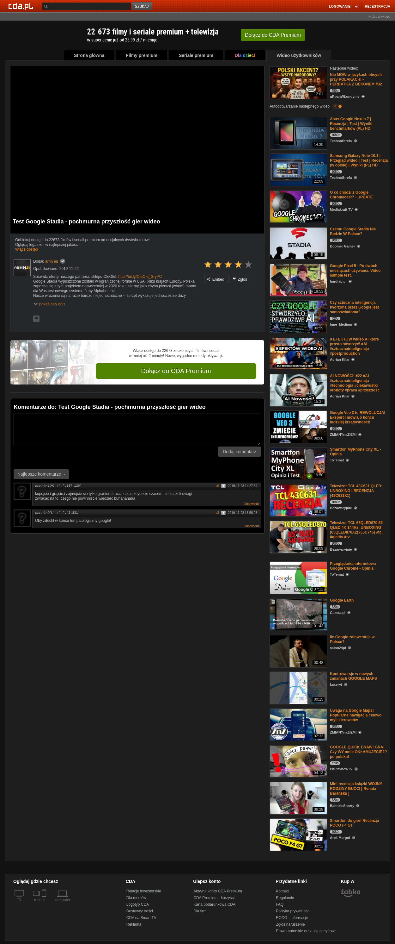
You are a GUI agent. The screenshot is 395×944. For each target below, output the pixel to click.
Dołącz (273, 35)
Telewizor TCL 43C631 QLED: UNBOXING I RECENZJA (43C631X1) (356, 491)
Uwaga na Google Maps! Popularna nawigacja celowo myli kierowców (355, 715)
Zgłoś (240, 279)
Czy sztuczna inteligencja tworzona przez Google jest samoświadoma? (354, 307)
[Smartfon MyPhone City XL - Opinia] (298, 463)
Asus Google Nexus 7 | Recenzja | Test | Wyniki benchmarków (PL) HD (351, 124)
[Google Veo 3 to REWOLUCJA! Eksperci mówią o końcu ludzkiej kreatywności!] (298, 426)
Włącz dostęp (26, 249)
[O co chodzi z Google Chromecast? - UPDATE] (298, 206)
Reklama (133, 924)
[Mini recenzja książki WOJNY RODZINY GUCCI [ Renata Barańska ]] (298, 798)
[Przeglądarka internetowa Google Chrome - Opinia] (298, 577)
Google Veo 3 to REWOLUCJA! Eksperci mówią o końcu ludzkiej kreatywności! (357, 417)
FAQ (279, 904)
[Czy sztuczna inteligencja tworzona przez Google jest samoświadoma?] (298, 316)
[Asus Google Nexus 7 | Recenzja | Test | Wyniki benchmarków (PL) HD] (298, 133)
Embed (215, 279)
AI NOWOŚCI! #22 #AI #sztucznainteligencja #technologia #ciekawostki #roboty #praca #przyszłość (355, 383)
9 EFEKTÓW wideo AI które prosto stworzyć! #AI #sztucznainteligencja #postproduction (354, 346)
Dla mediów (136, 898)
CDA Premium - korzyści (213, 898)
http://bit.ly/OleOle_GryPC (140, 276)
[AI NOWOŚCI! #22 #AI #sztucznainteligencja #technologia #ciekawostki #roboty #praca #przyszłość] (298, 390)
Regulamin (285, 898)
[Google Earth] (298, 614)
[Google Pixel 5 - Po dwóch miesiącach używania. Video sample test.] (298, 280)
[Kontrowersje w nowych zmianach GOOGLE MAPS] (298, 687)
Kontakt (282, 891)
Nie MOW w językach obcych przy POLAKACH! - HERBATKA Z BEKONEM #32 (356, 79)
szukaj (142, 6)
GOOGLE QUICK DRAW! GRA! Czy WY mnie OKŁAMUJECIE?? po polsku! (358, 752)
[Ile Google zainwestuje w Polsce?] (298, 651)
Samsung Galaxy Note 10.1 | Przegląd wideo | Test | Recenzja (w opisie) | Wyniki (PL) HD (359, 160)
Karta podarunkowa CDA (214, 904)
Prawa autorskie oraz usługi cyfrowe (306, 931)
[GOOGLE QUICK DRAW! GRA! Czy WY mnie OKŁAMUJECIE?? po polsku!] (298, 761)
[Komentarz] (137, 429)
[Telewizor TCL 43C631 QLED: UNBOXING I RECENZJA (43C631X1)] (298, 500)
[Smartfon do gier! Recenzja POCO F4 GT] (298, 834)
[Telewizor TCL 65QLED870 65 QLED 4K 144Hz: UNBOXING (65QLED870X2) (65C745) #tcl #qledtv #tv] (298, 537)
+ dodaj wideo (379, 16)
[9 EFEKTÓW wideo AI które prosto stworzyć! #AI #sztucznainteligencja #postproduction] (298, 353)
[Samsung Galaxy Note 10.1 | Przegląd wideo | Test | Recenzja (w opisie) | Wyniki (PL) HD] (298, 169)
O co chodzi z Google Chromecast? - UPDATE (351, 194)
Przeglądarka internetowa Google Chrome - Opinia (353, 566)
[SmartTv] (44, 903)
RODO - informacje (292, 918)
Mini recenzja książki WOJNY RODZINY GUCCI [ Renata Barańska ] (356, 789)
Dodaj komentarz (239, 451)
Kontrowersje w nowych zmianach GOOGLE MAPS (353, 676)
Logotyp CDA (137, 904)
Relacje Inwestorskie (143, 891)
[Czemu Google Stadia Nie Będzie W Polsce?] (298, 243)
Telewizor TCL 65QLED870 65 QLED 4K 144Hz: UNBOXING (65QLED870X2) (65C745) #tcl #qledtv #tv (356, 530)
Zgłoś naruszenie (290, 924)
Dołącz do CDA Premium (176, 370)
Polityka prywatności (293, 911)
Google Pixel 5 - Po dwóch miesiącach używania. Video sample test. (355, 271)
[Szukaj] (86, 6)
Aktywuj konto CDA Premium (217, 891)
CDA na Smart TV (141, 918)
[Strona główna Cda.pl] (22, 6)
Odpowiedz (251, 504)
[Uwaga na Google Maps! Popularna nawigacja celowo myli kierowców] (298, 724)
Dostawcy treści (139, 911)
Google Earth (342, 600)
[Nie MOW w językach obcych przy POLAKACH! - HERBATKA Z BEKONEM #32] (298, 82)
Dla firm (199, 911)
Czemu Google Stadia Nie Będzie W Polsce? (353, 231)
